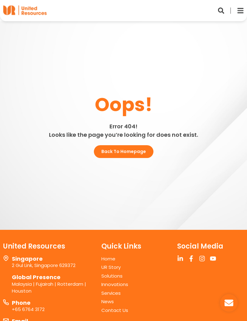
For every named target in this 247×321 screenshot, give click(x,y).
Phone (21, 303)
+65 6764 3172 (28, 309)
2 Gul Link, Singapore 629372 (43, 265)
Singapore (27, 259)
